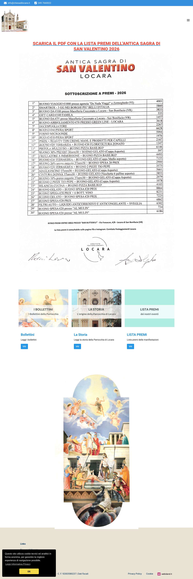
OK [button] (29, 571)
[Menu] (188, 20)
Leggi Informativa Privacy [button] (17, 564)
